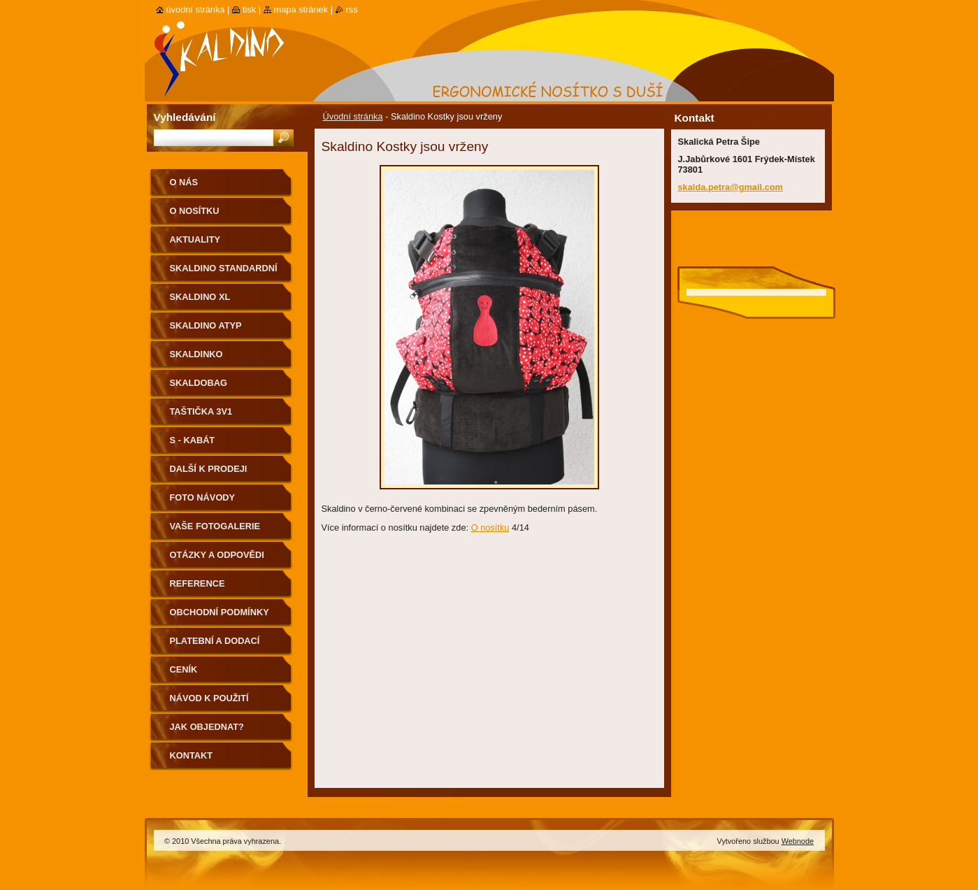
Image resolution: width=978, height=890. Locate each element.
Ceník (184, 669)
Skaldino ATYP (206, 325)
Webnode (798, 841)
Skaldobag (198, 383)
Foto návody (203, 497)
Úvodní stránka (353, 116)
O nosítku (490, 527)
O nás (184, 182)
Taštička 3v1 (201, 411)
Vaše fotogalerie (215, 526)
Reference (197, 583)
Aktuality (195, 239)
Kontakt (191, 755)
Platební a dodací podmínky (215, 646)
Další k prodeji (208, 469)
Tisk (249, 9)
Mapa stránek (301, 9)
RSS (352, 9)
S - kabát (192, 440)
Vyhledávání (185, 117)
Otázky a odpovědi (217, 555)
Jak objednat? (207, 727)
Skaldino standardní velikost (224, 273)
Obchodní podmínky (219, 612)
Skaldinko (196, 354)
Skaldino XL (200, 297)
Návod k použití (209, 698)
